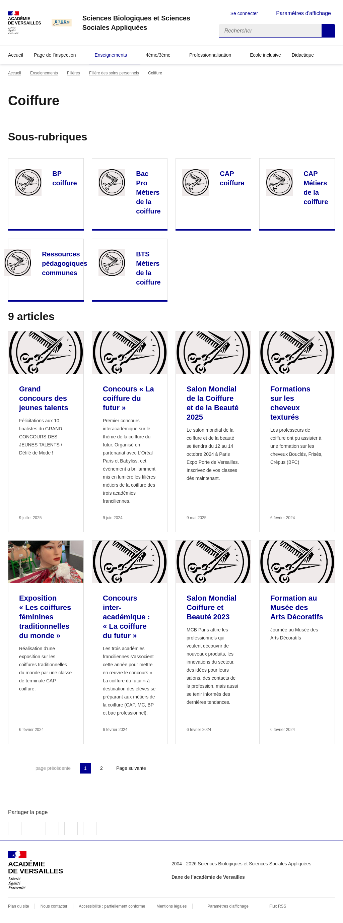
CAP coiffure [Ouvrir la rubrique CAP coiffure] (232, 178)
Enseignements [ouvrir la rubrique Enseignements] (44, 73)
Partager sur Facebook (14, 828)
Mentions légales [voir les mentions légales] (171, 906)
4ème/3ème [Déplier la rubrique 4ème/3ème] (158, 55)
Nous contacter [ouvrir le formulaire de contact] (54, 906)
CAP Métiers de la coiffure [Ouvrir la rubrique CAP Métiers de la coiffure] (315, 187)
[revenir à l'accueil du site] (145, 22)
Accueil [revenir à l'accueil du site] (15, 55)
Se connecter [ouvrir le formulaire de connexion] (244, 13)
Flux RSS (277, 906)
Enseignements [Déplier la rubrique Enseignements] (110, 55)
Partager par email (71, 828)
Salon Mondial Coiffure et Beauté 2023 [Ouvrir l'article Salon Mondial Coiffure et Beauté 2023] (211, 607)
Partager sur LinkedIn (52, 828)
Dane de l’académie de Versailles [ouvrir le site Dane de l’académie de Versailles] (208, 877)
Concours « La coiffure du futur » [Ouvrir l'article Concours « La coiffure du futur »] (128, 398)
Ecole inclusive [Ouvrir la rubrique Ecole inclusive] (265, 55)
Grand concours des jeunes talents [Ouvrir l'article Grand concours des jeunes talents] (43, 398)
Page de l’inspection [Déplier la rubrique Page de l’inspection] (55, 55)
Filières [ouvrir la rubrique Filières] (73, 73)
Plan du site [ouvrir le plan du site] (18, 906)
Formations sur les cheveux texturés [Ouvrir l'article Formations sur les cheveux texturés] (290, 403)
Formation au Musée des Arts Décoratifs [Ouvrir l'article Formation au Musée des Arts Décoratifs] (296, 607)
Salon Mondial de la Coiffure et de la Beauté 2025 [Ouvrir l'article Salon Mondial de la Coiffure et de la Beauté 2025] (212, 403)
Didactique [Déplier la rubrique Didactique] (303, 55)
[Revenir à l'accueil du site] (35, 870)
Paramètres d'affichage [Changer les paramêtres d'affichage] (303, 13)
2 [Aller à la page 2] (101, 768)
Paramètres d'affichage (228, 906)
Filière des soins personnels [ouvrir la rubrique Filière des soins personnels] (114, 73)
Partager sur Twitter (33, 828)
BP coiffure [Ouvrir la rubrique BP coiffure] (64, 178)
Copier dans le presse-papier (89, 828)
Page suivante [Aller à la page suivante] (131, 768)
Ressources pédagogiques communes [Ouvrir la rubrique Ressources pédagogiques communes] (64, 263)
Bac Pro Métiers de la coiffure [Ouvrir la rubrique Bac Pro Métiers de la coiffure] (148, 192)
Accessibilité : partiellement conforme (112, 906)
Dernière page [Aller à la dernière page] (168, 768)
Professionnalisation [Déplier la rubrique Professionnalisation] (210, 55)
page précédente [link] (53, 768)
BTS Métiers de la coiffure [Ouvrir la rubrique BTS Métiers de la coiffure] (148, 268)
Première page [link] (13, 768)
